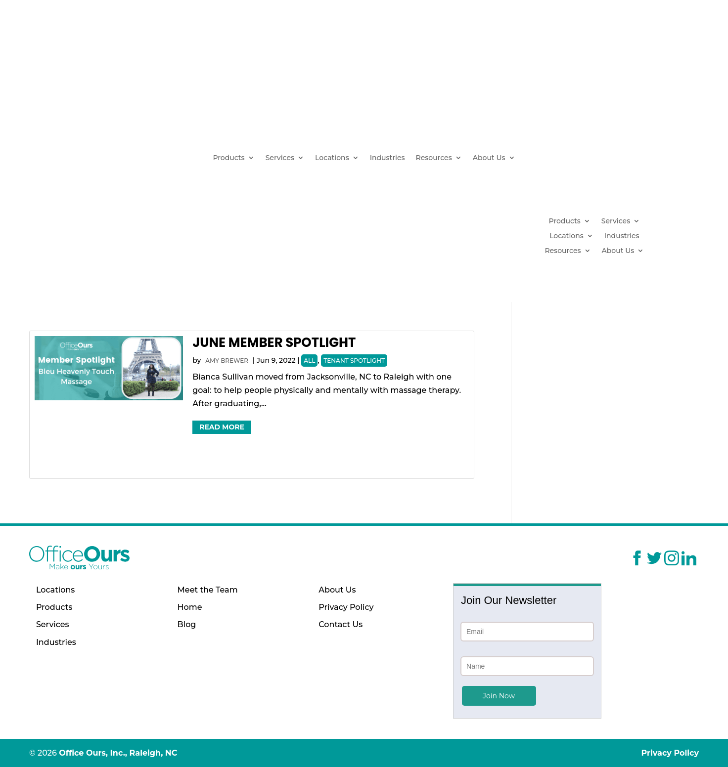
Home (190, 607)
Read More (221, 427)
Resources (434, 158)
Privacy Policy (345, 607)
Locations (332, 158)
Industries (387, 158)
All (309, 360)
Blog (187, 624)
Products (228, 158)
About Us (489, 158)
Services (280, 158)
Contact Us (340, 624)
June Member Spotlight (274, 342)
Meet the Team (208, 590)
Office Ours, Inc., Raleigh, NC (118, 753)
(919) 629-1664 (622, 114)
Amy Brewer (226, 360)
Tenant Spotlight (354, 360)
